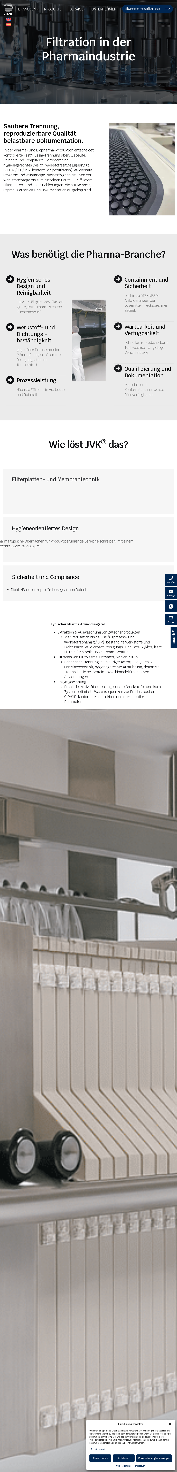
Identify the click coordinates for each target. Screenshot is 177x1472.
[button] (170, 1424)
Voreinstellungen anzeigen (154, 1458)
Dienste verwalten (99, 1449)
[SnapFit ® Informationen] (174, 637)
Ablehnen (123, 1458)
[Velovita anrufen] (171, 580)
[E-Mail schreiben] (171, 593)
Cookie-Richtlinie (123, 1466)
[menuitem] (9, 19)
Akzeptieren (100, 1458)
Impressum (140, 1466)
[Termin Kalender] (171, 619)
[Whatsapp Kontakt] (171, 606)
